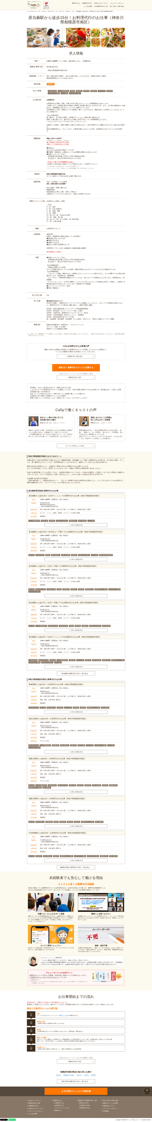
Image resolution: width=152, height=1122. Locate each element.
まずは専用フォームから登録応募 (76, 1091)
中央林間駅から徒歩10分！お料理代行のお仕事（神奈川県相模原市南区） (58, 833)
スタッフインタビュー (35, 1111)
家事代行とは (76, 3)
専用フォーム (63, 1015)
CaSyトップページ (34, 1100)
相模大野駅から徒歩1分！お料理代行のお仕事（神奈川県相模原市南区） (57, 799)
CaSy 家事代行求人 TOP (33, 11)
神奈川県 (61, 11)
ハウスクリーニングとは (61, 1108)
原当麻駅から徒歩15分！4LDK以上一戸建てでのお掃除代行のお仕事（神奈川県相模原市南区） (66, 532)
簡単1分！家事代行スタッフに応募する (76, 367)
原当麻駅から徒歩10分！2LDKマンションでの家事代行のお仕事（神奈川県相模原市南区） (65, 496)
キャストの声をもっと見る (74, 446)
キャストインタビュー (117, 3)
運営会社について (109, 1106)
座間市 (93, 1075)
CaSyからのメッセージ (101, 3)
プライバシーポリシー (110, 1108)
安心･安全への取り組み (117, 6)
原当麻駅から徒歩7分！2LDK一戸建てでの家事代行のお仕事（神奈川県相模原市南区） (63, 566)
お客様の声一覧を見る (75, 356)
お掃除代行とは (59, 1103)
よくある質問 (88, 6)
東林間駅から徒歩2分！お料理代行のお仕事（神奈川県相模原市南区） (57, 684)
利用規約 (106, 1111)
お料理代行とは (59, 1105)
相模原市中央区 (68, 1075)
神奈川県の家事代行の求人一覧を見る (74, 1081)
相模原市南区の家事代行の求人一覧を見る (75, 867)
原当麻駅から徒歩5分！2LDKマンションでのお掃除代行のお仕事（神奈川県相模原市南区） (65, 637)
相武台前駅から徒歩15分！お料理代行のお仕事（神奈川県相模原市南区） (58, 719)
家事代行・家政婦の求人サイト (34, 5)
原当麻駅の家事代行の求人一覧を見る (74, 673)
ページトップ (147, 1092)
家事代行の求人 (84, 1103)
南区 (73, 11)
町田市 (58, 1075)
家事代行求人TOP (75, 377)
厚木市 (79, 1075)
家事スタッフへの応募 (110, 1103)
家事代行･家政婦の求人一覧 (87, 1100)
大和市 (86, 1075)
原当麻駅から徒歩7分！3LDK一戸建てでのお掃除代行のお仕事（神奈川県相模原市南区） (64, 603)
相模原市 (67, 11)
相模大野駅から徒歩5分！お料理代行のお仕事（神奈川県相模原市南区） (57, 759)
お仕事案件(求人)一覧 (101, 6)
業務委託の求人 (87, 3)
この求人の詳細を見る (76, 525)
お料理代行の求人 (84, 1108)
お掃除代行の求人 (84, 1105)
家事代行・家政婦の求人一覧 (49, 11)
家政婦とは (57, 1110)
